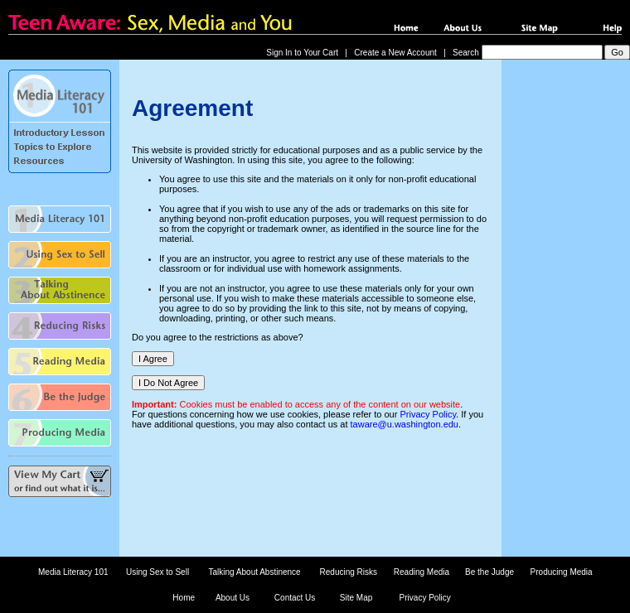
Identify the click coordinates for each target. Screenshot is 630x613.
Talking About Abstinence (254, 572)
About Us (233, 597)
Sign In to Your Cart (302, 52)
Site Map (356, 597)
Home (183, 597)
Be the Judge (489, 572)
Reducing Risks (348, 572)
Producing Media (562, 572)
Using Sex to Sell (157, 572)
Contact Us (294, 597)
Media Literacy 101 (73, 572)
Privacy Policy (428, 414)
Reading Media (421, 572)
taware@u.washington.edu (404, 424)
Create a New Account (395, 52)
